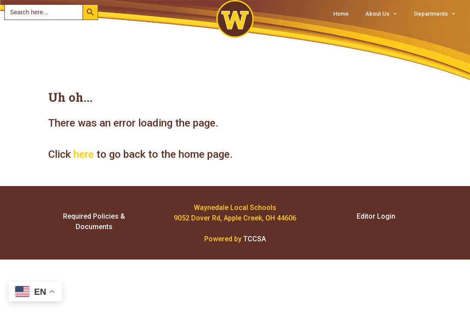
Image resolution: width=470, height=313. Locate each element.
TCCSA (254, 239)
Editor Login (376, 216)
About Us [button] (381, 13)
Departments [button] (435, 13)
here (83, 154)
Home (341, 13)
